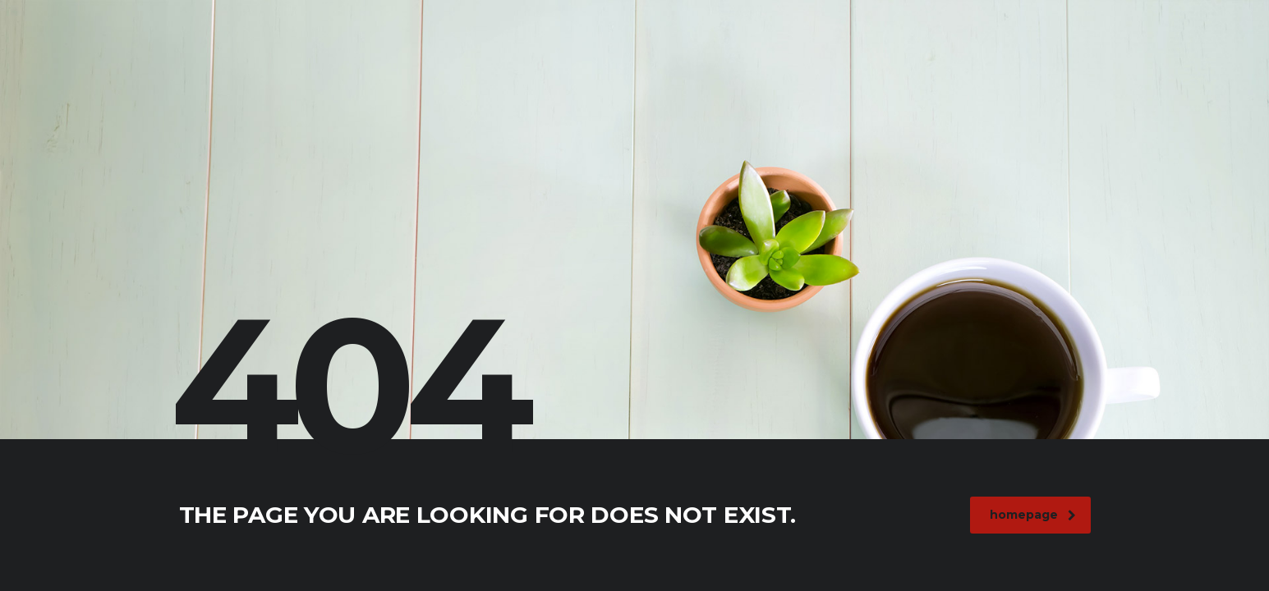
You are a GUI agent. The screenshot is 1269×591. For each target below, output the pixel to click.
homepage (1033, 514)
